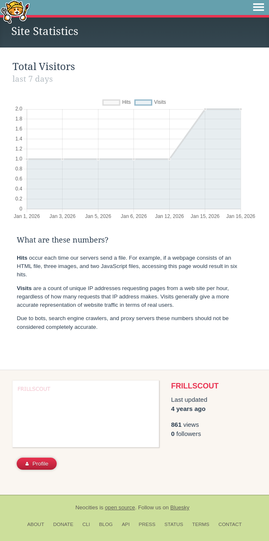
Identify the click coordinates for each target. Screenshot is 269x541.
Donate (63, 524)
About (35, 524)
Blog (106, 524)
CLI (86, 524)
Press (147, 524)
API (126, 524)
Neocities (86, 507)
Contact (230, 524)
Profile (36, 464)
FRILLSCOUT (195, 386)
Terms (200, 524)
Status (173, 524)
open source (120, 507)
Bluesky (179, 507)
